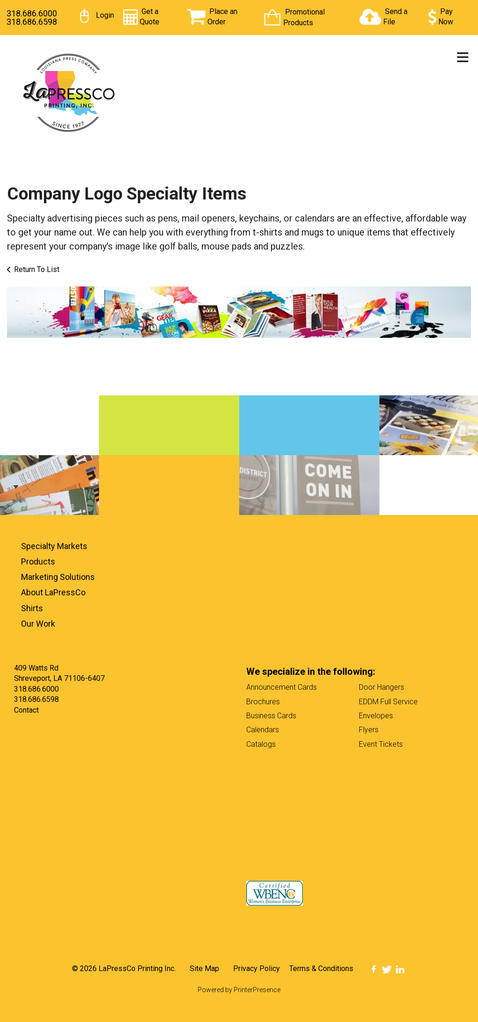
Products (38, 561)
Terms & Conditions (321, 968)
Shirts (32, 608)
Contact (26, 710)
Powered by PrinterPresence (239, 989)
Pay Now (445, 16)
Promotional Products (304, 17)
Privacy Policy (256, 968)
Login (105, 15)
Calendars (262, 729)
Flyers (368, 729)
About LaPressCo (53, 592)
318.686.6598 (32, 22)
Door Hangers (381, 687)
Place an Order (222, 16)
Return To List (36, 269)
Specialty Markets (54, 546)
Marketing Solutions (58, 577)
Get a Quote (149, 16)
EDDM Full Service (388, 701)
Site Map (204, 968)
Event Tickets (381, 744)
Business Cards (271, 715)
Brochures (263, 701)
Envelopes (376, 715)
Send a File (395, 16)
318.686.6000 (32, 13)
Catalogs (261, 744)
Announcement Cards (281, 687)
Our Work (38, 624)
